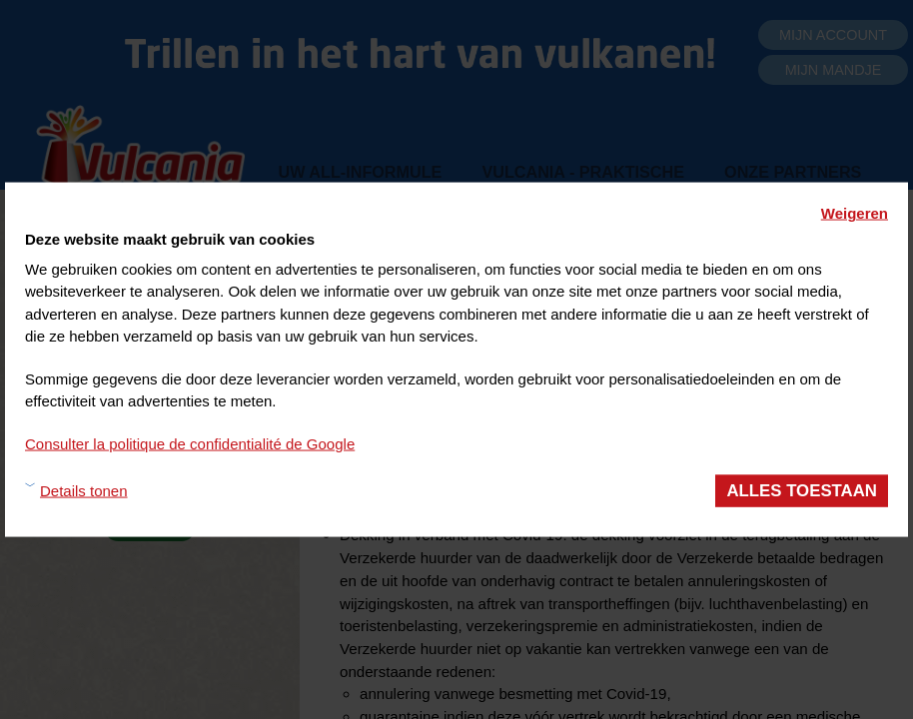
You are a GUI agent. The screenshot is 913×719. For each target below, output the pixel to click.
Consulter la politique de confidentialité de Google (190, 442)
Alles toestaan (801, 490)
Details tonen (84, 489)
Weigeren (854, 213)
